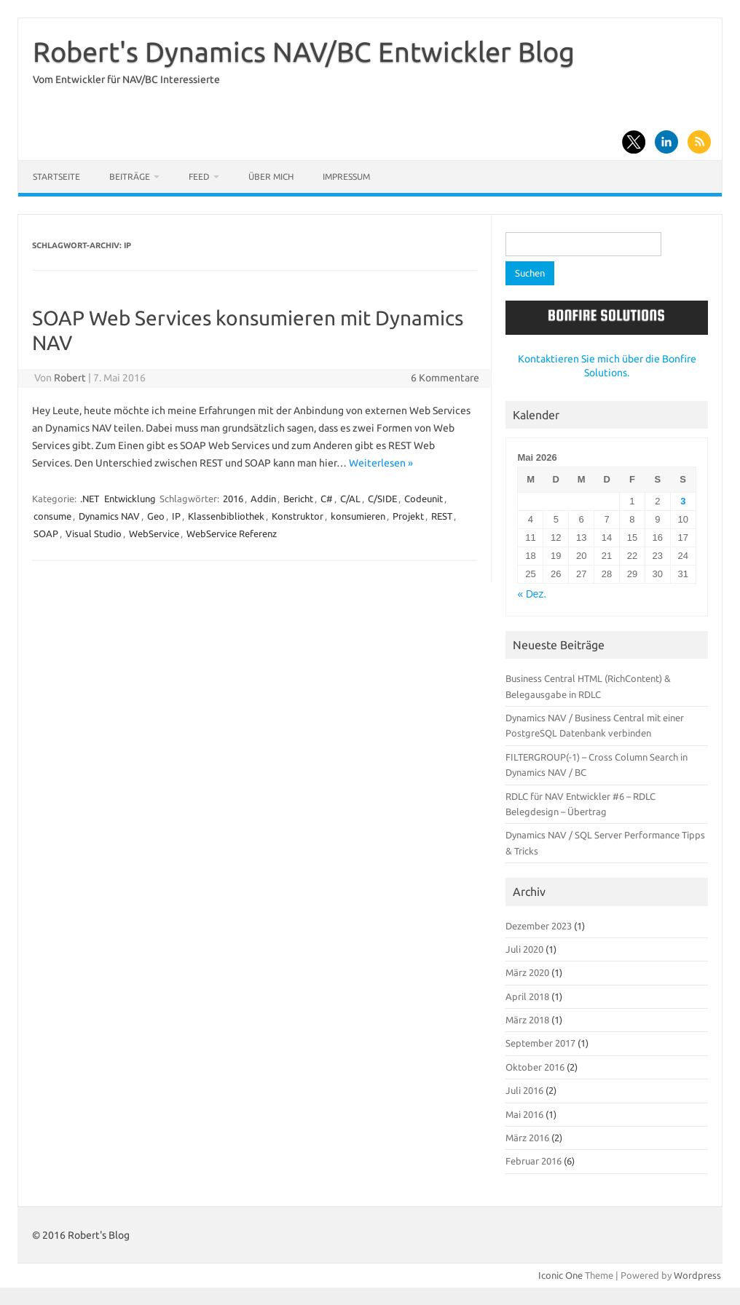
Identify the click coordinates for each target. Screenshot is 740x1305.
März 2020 (527, 972)
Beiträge (129, 176)
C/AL (350, 498)
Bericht (298, 498)
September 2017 (540, 1043)
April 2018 (527, 996)
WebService (154, 533)
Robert (70, 378)
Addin (263, 498)
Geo (156, 516)
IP (176, 516)
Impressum (346, 176)
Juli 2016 (524, 1090)
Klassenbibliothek (226, 516)
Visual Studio (94, 533)
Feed (199, 176)
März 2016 (527, 1138)
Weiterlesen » (381, 463)
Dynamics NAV (109, 516)
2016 (233, 498)
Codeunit (423, 498)
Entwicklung (130, 498)
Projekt (408, 516)
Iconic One (560, 1275)
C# (326, 498)
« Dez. (531, 594)
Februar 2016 (533, 1161)
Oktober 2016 (534, 1067)
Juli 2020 (524, 949)
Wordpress (697, 1275)
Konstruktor (297, 516)
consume (52, 516)
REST (441, 516)
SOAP (46, 533)
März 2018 (527, 1020)
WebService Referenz (231, 533)
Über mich (271, 176)
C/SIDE (382, 498)
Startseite (56, 176)
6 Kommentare (445, 378)
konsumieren (358, 516)
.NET (89, 498)
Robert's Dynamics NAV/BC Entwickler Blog (304, 51)
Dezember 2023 (538, 926)
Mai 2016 (524, 1114)
